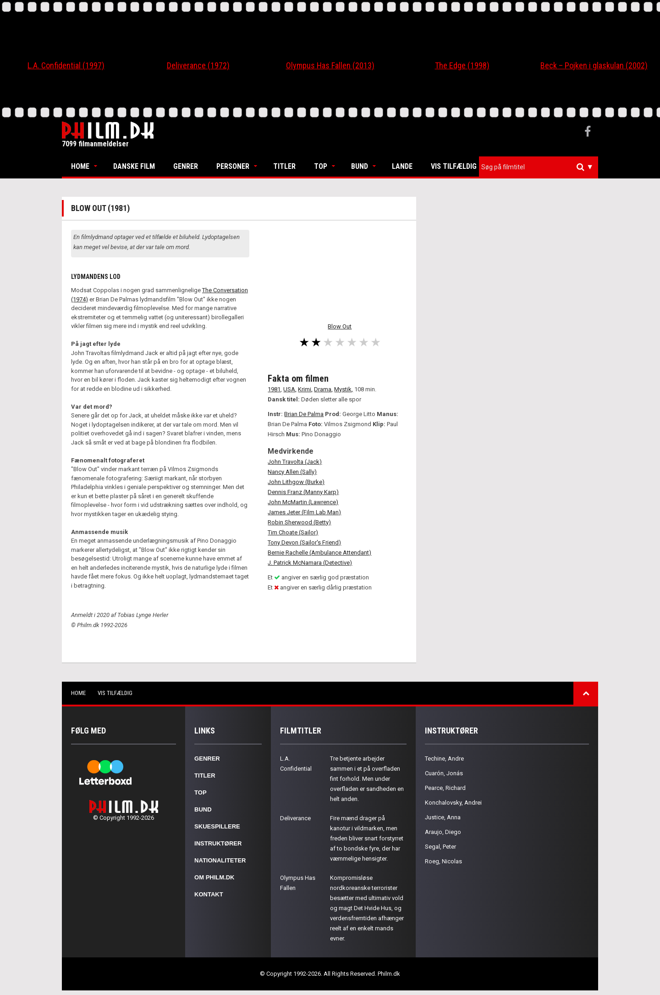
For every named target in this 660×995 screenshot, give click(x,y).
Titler (284, 166)
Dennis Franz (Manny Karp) (303, 492)
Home (80, 166)
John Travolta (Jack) (295, 461)
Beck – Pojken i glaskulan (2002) (594, 65)
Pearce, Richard (445, 787)
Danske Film (134, 166)
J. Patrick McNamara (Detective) (310, 562)
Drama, (323, 389)
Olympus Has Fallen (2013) (330, 65)
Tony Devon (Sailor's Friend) (304, 542)
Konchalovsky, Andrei (453, 802)
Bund (359, 166)
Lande (402, 166)
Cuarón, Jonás (444, 773)
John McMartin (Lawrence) (303, 502)
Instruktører (218, 843)
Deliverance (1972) (198, 65)
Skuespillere (217, 826)
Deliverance (295, 818)
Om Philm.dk (214, 877)
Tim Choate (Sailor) (293, 532)
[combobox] (538, 167)
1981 (274, 389)
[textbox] (540, 167)
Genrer (185, 166)
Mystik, (343, 389)
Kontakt (208, 894)
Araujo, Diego (443, 831)
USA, (290, 389)
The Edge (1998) (462, 65)
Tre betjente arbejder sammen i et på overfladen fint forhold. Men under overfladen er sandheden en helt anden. (367, 778)
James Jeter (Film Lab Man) (304, 512)
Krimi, (305, 389)
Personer (232, 166)
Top (320, 166)
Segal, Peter (440, 846)
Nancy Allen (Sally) (292, 471)
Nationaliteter (220, 860)
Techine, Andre (444, 758)
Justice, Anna (443, 817)
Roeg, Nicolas (443, 861)
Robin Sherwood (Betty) (299, 522)
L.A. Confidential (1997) (66, 65)
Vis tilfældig (454, 166)
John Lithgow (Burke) (296, 481)
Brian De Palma (304, 414)
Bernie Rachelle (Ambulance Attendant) (319, 552)
